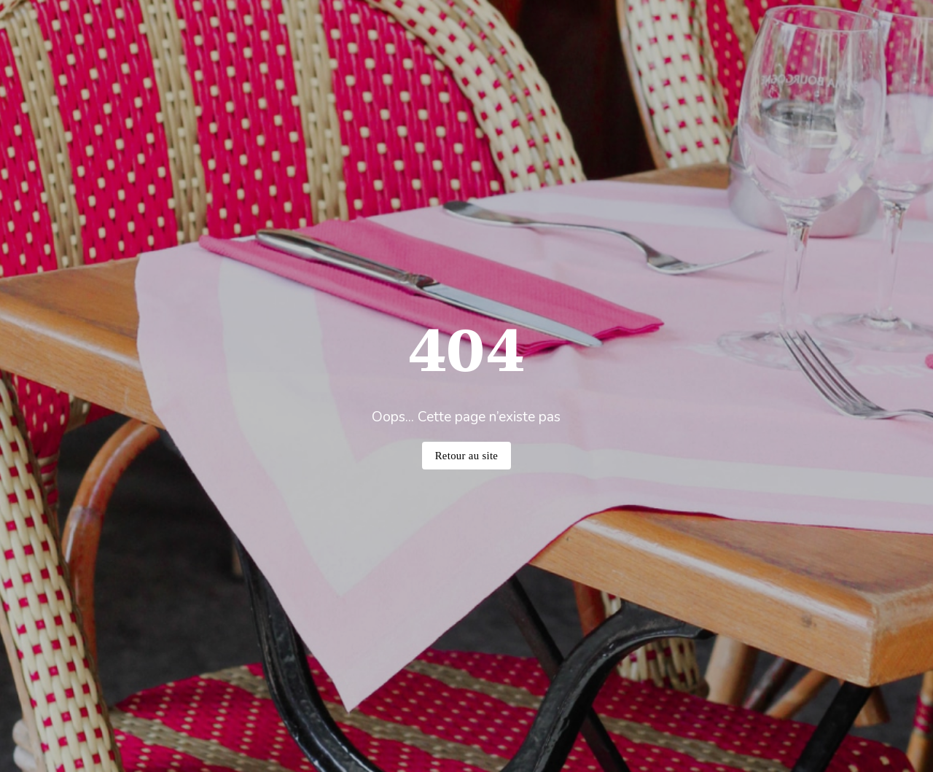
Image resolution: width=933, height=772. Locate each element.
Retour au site (467, 455)
